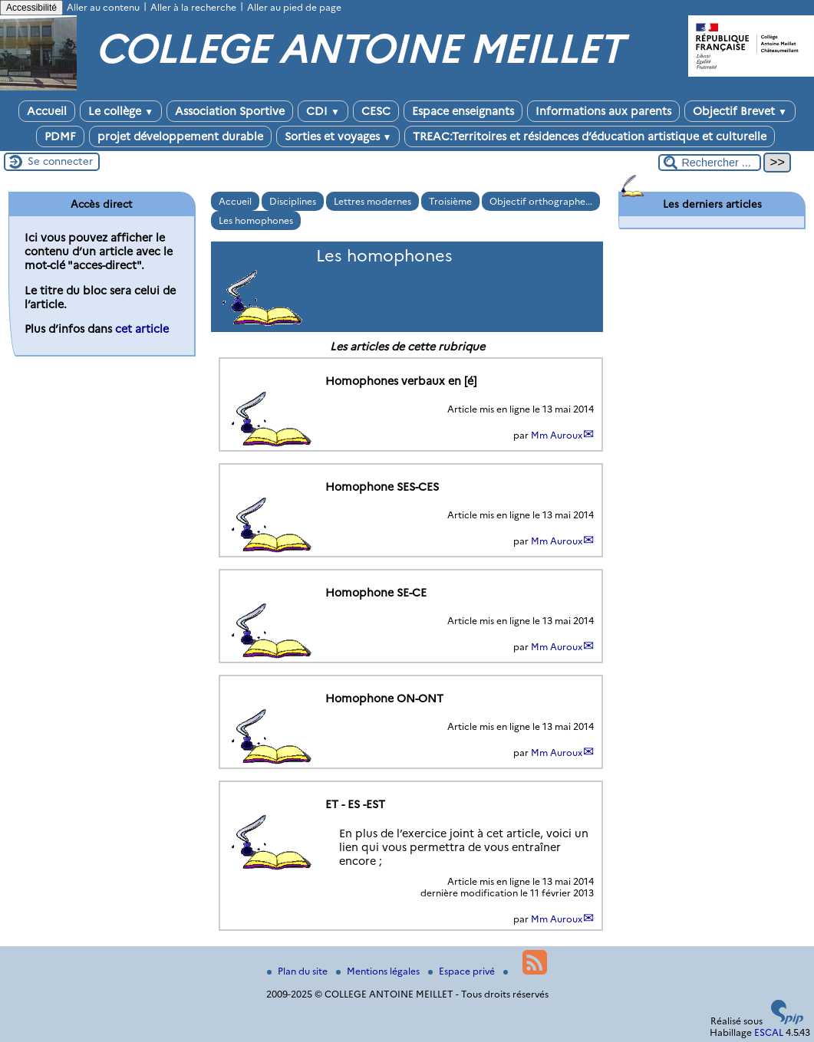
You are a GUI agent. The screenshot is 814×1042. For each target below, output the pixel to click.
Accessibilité (31, 7)
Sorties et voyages (338, 136)
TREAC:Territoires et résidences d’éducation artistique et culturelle (589, 136)
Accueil (47, 111)
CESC (376, 111)
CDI (323, 111)
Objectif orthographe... (540, 201)
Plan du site (298, 971)
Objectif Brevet (740, 111)
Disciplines (292, 201)
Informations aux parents (603, 111)
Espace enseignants (463, 111)
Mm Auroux (556, 435)
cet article (142, 329)
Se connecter (60, 161)
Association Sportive (230, 111)
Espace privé (462, 971)
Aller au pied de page (294, 7)
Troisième (450, 201)
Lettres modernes (372, 201)
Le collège (120, 111)
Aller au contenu (103, 7)
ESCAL (768, 1032)
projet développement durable (180, 136)
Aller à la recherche (193, 7)
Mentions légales (379, 971)
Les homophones (256, 220)
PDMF (60, 136)
